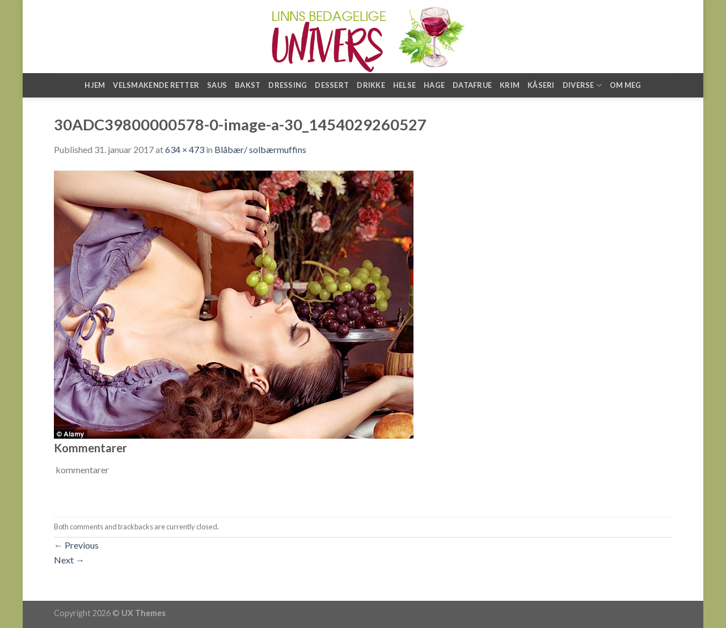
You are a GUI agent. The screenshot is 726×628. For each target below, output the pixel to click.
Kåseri (541, 85)
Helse (404, 85)
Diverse (582, 85)
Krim (510, 85)
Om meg (625, 85)
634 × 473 (184, 149)
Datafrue (472, 85)
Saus (217, 85)
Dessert (332, 85)
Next (69, 559)
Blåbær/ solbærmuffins (260, 149)
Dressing (287, 85)
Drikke (371, 85)
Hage (434, 85)
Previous (76, 545)
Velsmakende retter (156, 85)
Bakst (247, 85)
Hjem (95, 85)
